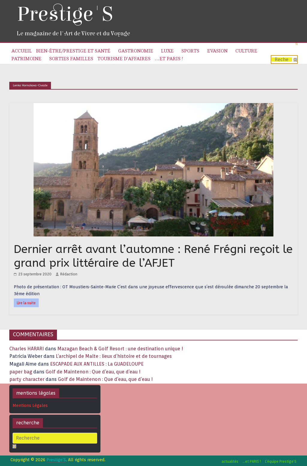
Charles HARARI (26, 349)
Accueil (21, 51)
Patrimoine (26, 58)
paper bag (20, 372)
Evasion (217, 51)
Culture (246, 51)
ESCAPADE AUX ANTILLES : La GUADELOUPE (97, 364)
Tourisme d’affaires (124, 58)
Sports (190, 51)
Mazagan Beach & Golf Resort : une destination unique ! (120, 349)
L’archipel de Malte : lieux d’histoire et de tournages (114, 356)
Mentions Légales (30, 405)
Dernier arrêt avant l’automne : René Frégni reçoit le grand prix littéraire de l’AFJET (153, 256)
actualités (230, 461)
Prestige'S (65, 14)
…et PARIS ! (169, 58)
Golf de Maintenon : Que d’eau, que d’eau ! (93, 372)
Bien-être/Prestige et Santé (73, 51)
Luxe (167, 51)
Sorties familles (71, 58)
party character (26, 379)
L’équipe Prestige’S (281, 461)
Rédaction (68, 274)
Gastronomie (135, 51)
